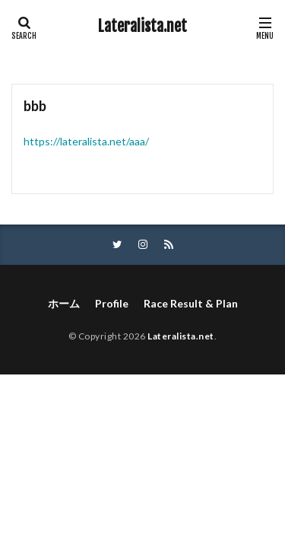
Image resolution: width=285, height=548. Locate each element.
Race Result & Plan (191, 303)
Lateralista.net (142, 26)
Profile (111, 303)
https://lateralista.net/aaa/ (86, 141)
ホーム (64, 303)
